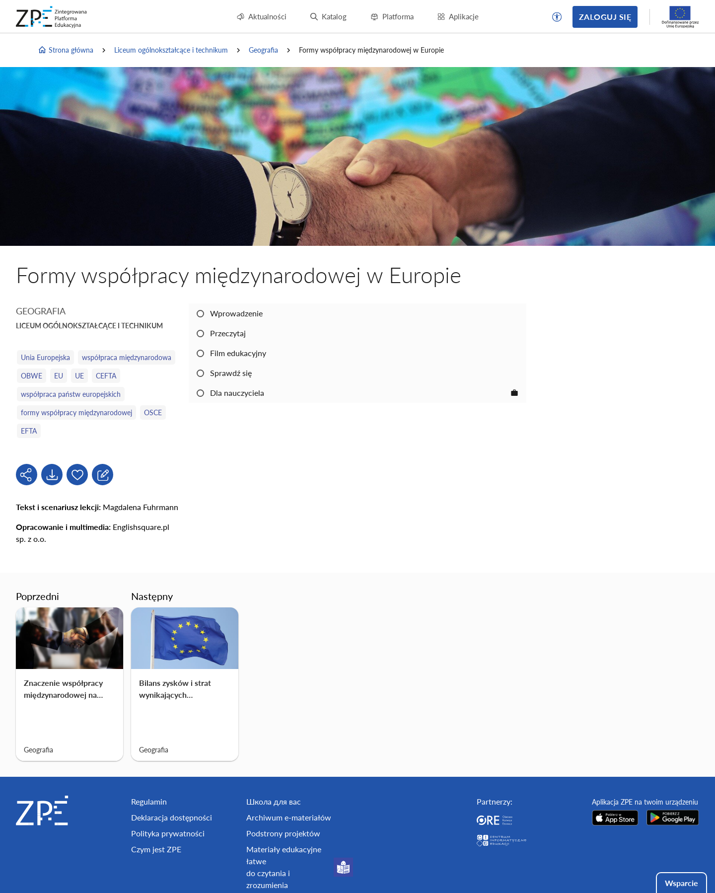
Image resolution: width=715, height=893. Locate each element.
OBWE (31, 376)
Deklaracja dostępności (171, 817)
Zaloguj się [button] (605, 16)
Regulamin (149, 801)
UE (79, 376)
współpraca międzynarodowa (126, 357)
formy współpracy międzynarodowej (76, 412)
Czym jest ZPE (156, 849)
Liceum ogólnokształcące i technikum (171, 50)
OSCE (153, 412)
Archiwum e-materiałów (288, 817)
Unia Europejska (45, 357)
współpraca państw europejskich (71, 394)
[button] (557, 17)
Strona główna (65, 50)
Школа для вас (273, 801)
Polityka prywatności (168, 833)
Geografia (263, 50)
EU (58, 376)
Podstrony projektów (283, 833)
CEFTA (106, 376)
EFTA (29, 431)
